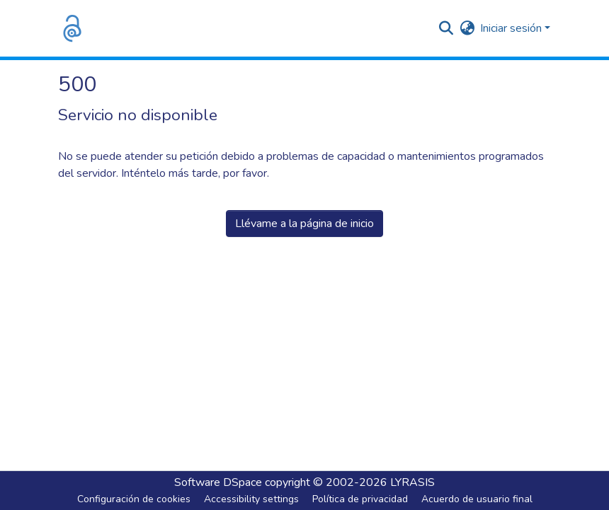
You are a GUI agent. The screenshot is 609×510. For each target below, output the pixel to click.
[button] (72, 28)
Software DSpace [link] (218, 482)
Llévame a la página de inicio (304, 223)
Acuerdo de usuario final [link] (477, 499)
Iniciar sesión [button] (512, 28)
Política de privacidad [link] (360, 499)
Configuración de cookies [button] (133, 499)
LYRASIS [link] (412, 482)
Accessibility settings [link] (251, 499)
